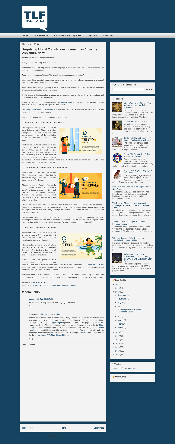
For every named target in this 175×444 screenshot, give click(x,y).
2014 (117, 347)
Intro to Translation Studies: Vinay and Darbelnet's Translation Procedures (138, 105)
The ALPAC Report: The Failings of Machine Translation (137, 155)
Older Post (99, 428)
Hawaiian (56, 285)
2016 (117, 340)
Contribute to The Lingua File (67, 35)
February (122, 324)
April (120, 316)
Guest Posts (46, 285)
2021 (117, 284)
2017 (117, 336)
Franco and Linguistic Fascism (137, 122)
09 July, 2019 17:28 (45, 299)
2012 (117, 354)
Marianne (33, 299)
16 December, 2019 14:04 (50, 314)
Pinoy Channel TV (42, 335)
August (121, 302)
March (120, 320)
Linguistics (92, 35)
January (121, 327)
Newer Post (27, 428)
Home (25, 35)
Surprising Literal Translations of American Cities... (131, 310)
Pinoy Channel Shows (59, 335)
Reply (31, 306)
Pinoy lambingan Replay (53, 323)
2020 (117, 288)
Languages (65, 285)
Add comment (29, 344)
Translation (108, 35)
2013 (117, 351)
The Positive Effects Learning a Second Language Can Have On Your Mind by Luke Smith (130, 205)
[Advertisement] (63, 415)
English (31, 285)
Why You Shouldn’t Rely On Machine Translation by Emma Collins (128, 239)
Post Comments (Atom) (68, 437)
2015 (117, 343)
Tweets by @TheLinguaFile (124, 368)
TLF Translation (41, 35)
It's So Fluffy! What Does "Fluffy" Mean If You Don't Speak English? (138, 139)
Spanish (73, 285)
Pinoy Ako (81, 333)
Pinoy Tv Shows (96, 323)
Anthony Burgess (67, 102)
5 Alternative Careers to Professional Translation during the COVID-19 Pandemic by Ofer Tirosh (138, 257)
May (120, 306)
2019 (117, 292)
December (122, 295)
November (122, 299)
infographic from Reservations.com (39, 110)
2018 (117, 332)
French (38, 285)
